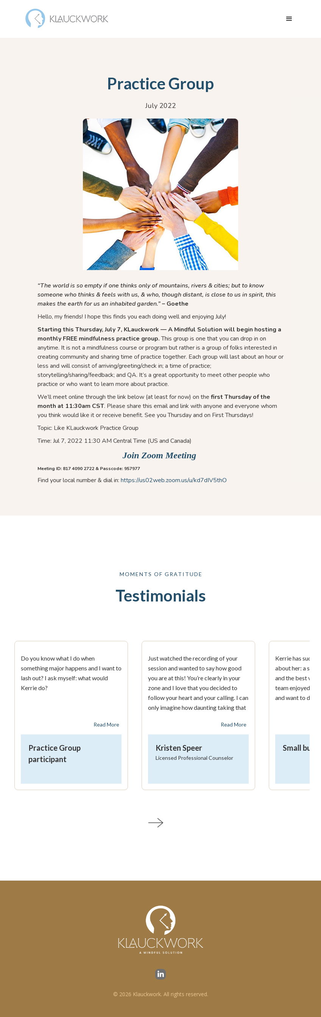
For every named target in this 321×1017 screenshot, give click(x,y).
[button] (289, 19)
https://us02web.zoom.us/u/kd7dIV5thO (174, 480)
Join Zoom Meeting (161, 455)
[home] (67, 19)
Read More (106, 724)
